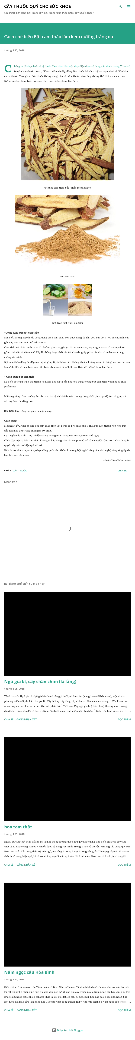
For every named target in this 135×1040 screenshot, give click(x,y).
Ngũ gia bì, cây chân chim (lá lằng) (40, 681)
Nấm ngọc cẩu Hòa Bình (29, 972)
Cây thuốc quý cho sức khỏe (37, 6)
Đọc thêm (124, 719)
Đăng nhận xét (27, 719)
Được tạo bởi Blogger (67, 1030)
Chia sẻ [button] (122, 470)
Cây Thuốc (20, 470)
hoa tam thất (18, 827)
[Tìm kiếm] (120, 6)
